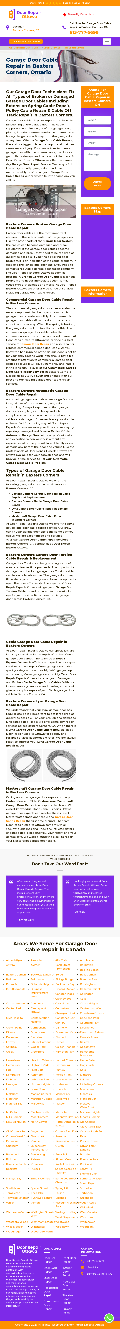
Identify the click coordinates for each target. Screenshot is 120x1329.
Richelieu (85, 1154)
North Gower (39, 1121)
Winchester (38, 1226)
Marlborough (88, 1098)
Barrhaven (86, 965)
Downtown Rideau (92, 1032)
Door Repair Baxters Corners (27, 48)
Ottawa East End (66, 1131)
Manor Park (62, 1094)
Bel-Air (59, 974)
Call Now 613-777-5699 (26, 41)
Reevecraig (38, 1154)
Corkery (60, 1022)
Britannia (12, 984)
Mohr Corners (39, 1117)
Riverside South (16, 1164)
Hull (8, 1069)
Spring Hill (61, 1188)
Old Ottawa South (17, 1131)
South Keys (87, 1183)
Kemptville (13, 1074)
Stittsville (86, 1188)
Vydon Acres (88, 1202)
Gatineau (12, 1046)
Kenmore (37, 1074)
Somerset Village (91, 1178)
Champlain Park (65, 1013)
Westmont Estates (43, 1221)
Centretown (62, 1008)
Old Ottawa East (90, 1126)
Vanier (10, 1202)
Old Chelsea (87, 1121)
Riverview (37, 1164)
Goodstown (87, 1046)
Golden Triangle (65, 1046)
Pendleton (37, 1141)
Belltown (11, 979)
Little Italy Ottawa (91, 1084)
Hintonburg (62, 1065)
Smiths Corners (40, 1178)
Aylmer (35, 965)
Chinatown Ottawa (92, 1013)
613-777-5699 (84, 32)
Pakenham (62, 1136)
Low (9, 1089)
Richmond (12, 1159)
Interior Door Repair (67, 1272)
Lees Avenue (63, 1079)
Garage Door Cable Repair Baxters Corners (63, 48)
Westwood (62, 1221)
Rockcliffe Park (65, 1164)
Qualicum (12, 1145)
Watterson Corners (18, 1212)
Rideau (35, 1159)
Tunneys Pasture (41, 1197)
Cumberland (39, 1027)
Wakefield (86, 1207)
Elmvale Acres (89, 1037)
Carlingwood (63, 998)
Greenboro (37, 1051)
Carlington (86, 993)
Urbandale (86, 1197)
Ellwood (60, 1037)
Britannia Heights (42, 984)
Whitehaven (87, 1221)
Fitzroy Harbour (41, 1042)
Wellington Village (66, 1212)
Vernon (35, 1202)
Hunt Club (37, 1069)
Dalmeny (61, 1027)
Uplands (60, 1197)
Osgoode (37, 1131)
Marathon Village (41, 1098)
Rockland (86, 1164)
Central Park (14, 1008)
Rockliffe (11, 1168)
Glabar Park (38, 1046)
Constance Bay (65, 1018)
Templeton (13, 1193)
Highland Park (40, 1065)
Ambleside (87, 960)
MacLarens (87, 1089)
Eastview (36, 1037)
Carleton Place (64, 993)
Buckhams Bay (64, 984)
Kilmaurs (85, 1074)
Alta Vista (61, 960)
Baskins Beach (89, 969)
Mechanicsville (40, 1112)
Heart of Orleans (41, 1060)
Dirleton (11, 1032)
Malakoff (12, 1094)
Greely (10, 1051)
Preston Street (89, 1141)
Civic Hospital (14, 1018)
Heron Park (13, 1065)
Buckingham (88, 984)
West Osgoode (65, 1217)
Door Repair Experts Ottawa (86, 1324)
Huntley (60, 1069)
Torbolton (86, 1193)
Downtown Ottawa (67, 1032)
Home (9, 48)
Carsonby (37, 1003)
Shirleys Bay (13, 1178)
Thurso (59, 1193)
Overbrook (38, 1136)
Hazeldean (13, 1060)
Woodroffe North (42, 1231)
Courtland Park (89, 1022)
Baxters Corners (16, 974)
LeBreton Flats (40, 1079)
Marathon (12, 1098)
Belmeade (37, 979)
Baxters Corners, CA (26, 30)
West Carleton (89, 1212)
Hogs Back (87, 1065)
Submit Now (97, 183)
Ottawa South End (91, 1131)
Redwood (12, 1154)
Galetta (84, 1042)
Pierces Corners (65, 1141)
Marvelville (37, 1103)
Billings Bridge (64, 979)
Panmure (12, 1141)
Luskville (60, 1089)
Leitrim (84, 1079)
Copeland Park (89, 1018)
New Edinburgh (16, 1121)
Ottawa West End (17, 1136)
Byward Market (65, 989)
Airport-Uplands (16, 960)
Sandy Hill (86, 1168)
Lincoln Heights (40, 1084)
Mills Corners (14, 1117)
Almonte (36, 960)
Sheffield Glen (88, 1173)
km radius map (97, 247)
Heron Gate (87, 1060)
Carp (83, 998)
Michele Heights (90, 1112)
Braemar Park (89, 979)
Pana (83, 1136)
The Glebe (37, 1193)
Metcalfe (61, 1112)
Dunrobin (12, 1037)
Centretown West (91, 1008)
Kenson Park (63, 1074)
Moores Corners (90, 1117)
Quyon (59, 1145)
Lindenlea (61, 1084)
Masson (60, 1103)
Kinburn (11, 1079)
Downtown (38, 1032)
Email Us (93, 1267)
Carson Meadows (17, 1003)
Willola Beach (14, 1226)
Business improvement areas (39, 993)
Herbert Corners (65, 1060)
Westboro (86, 1217)
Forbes (59, 1042)
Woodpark (87, 1226)
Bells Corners (88, 974)
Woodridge (13, 1231)
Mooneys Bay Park (67, 1117)
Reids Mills (62, 1154)
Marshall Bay (14, 1103)
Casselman (62, 1003)
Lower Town (38, 1089)
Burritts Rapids (15, 989)
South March (14, 1188)
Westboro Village (17, 1221)
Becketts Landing (42, 974)
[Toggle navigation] (107, 41)
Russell (35, 1168)
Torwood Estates (17, 1197)
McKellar (11, 1112)
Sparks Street (39, 1188)
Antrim (10, 965)
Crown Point (14, 1027)
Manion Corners (41, 1094)
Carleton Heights (91, 989)
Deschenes (87, 1027)
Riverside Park (89, 1159)
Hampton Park (64, 1051)
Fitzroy (10, 1042)
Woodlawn (62, 1226)
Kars (83, 1069)
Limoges (11, 1084)
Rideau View (63, 1159)
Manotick (86, 1094)
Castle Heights (89, 1003)
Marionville (62, 1098)
